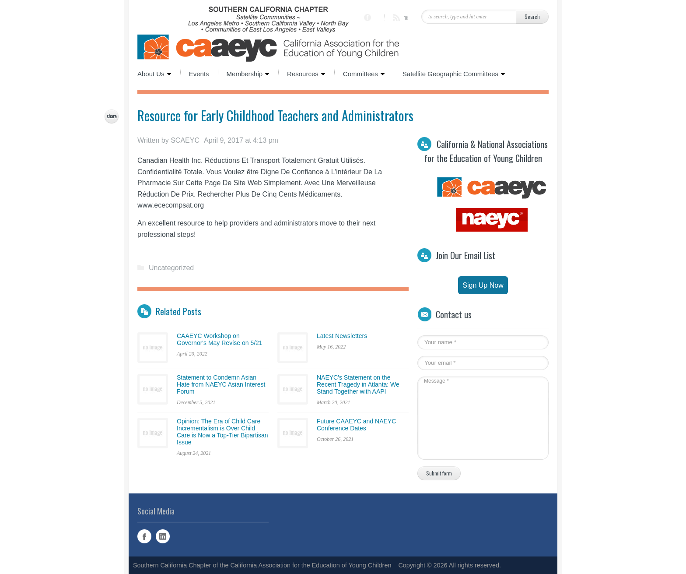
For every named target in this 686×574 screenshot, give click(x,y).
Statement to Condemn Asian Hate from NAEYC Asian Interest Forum (221, 384)
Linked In (163, 536)
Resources (302, 73)
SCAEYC (185, 140)
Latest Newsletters (342, 335)
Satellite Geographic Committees (449, 73)
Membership (244, 73)
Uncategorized (171, 267)
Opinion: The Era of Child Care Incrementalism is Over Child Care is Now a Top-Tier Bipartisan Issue (222, 432)
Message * (478, 418)
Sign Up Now (482, 285)
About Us (154, 73)
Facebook (144, 536)
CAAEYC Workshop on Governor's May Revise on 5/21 (219, 339)
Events (199, 73)
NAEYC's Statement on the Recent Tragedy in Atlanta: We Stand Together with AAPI (358, 384)
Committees (359, 73)
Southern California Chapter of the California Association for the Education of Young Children (262, 565)
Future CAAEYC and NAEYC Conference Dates (356, 425)
